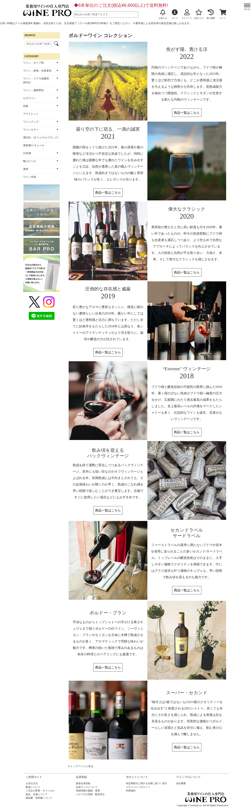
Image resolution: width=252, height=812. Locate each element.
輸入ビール (29, 161)
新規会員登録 (83, 783)
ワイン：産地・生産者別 (37, 70)
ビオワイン (29, 98)
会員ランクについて (87, 787)
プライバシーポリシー (138, 787)
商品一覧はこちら (187, 112)
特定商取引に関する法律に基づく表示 (146, 783)
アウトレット (31, 113)
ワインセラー (31, 129)
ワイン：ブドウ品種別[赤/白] (36, 80)
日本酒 (27, 153)
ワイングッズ (31, 121)
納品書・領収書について (39, 797)
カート (223, 14)
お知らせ (163, 14)
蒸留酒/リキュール (33, 145)
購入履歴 (211, 14)
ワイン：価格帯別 (33, 90)
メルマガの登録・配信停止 (90, 794)
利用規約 (131, 790)
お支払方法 (32, 783)
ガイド (175, 14)
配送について (33, 787)
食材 (25, 169)
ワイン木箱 (29, 176)
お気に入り (199, 14)
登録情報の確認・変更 (88, 790)
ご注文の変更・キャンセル (40, 790)
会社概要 (181, 783)
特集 (25, 106)
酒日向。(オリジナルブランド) (40, 137)
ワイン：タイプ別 (33, 62)
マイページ (187, 14)
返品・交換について (36, 794)
